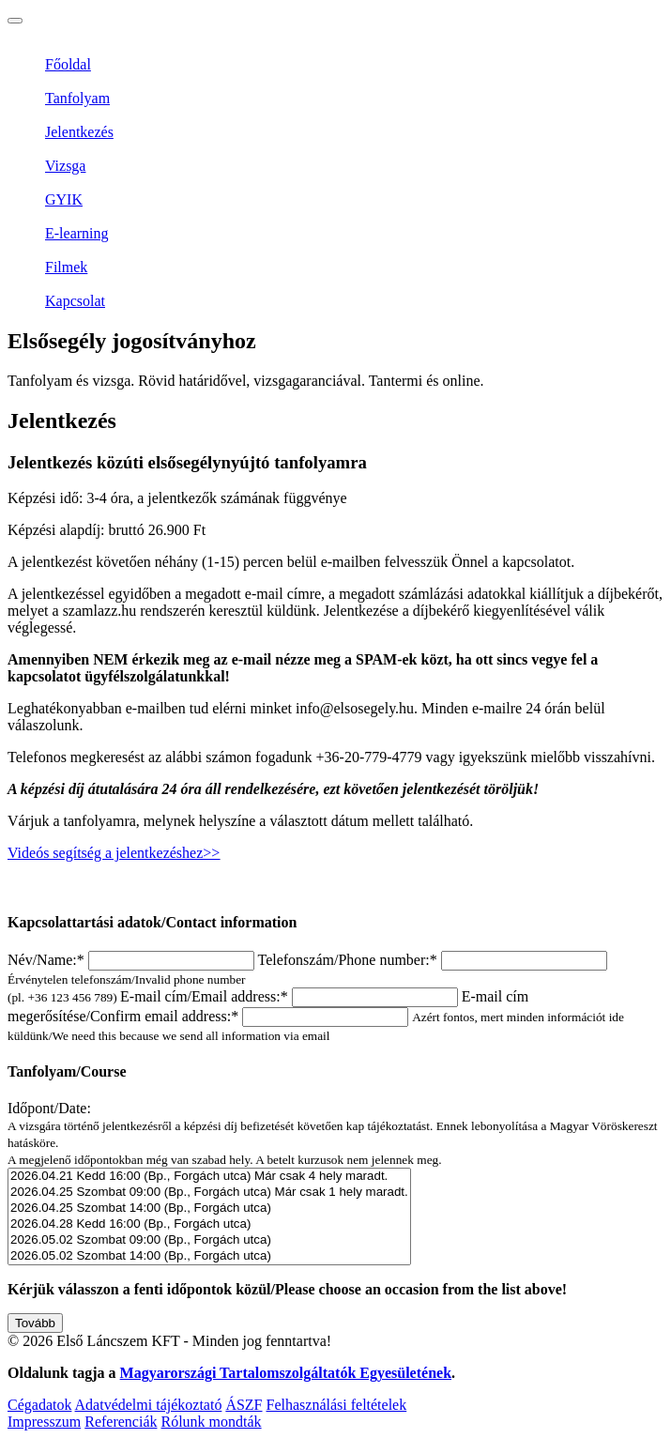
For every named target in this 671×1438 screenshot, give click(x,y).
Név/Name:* (132, 960)
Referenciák (120, 1422)
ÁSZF (243, 1405)
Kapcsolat (75, 301)
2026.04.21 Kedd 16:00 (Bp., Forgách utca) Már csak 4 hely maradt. (209, 1177)
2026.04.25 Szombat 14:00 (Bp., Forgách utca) (209, 1208)
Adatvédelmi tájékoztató (148, 1405)
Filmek (66, 267)
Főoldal (68, 64)
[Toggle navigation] (15, 20)
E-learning (77, 233)
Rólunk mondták (210, 1422)
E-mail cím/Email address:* (291, 996)
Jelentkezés (79, 132)
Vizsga (65, 166)
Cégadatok (39, 1405)
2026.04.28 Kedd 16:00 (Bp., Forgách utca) (209, 1224)
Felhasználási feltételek (337, 1405)
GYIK (64, 199)
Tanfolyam (77, 98)
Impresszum (44, 1422)
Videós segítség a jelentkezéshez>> (114, 853)
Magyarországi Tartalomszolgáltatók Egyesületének (285, 1373)
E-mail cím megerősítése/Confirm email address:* (316, 1015)
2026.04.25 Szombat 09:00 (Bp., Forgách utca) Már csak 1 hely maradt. (209, 1193)
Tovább (35, 1323)
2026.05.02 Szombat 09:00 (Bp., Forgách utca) (209, 1240)
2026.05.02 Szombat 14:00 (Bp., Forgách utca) (209, 1256)
